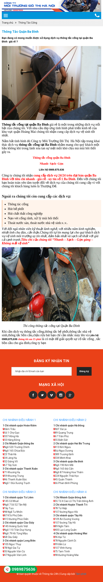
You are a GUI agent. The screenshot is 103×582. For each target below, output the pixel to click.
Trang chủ (7, 22)
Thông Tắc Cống (27, 22)
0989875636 (23, 569)
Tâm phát (80, 573)
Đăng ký (84, 371)
